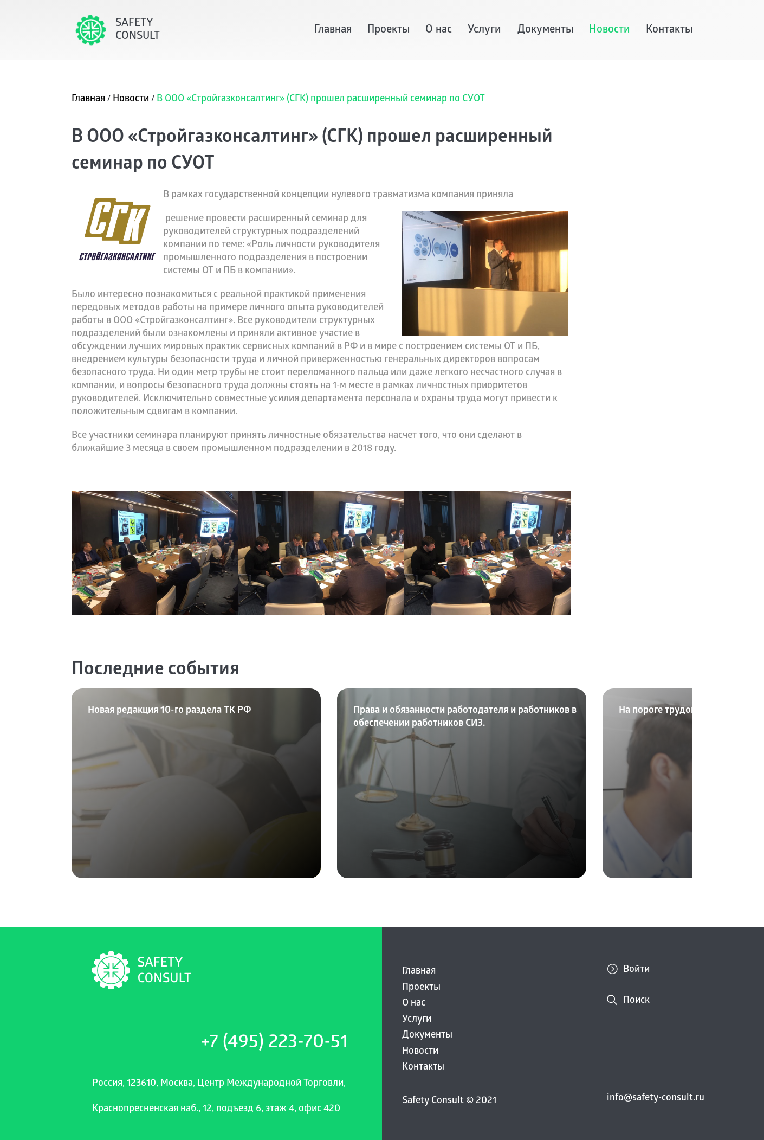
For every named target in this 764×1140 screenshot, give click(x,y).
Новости (609, 30)
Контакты (669, 30)
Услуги (484, 30)
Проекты (388, 30)
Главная (333, 30)
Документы (545, 30)
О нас (438, 30)
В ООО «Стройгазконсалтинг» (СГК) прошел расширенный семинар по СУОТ (321, 99)
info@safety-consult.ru (655, 1098)
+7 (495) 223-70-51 (274, 1044)
